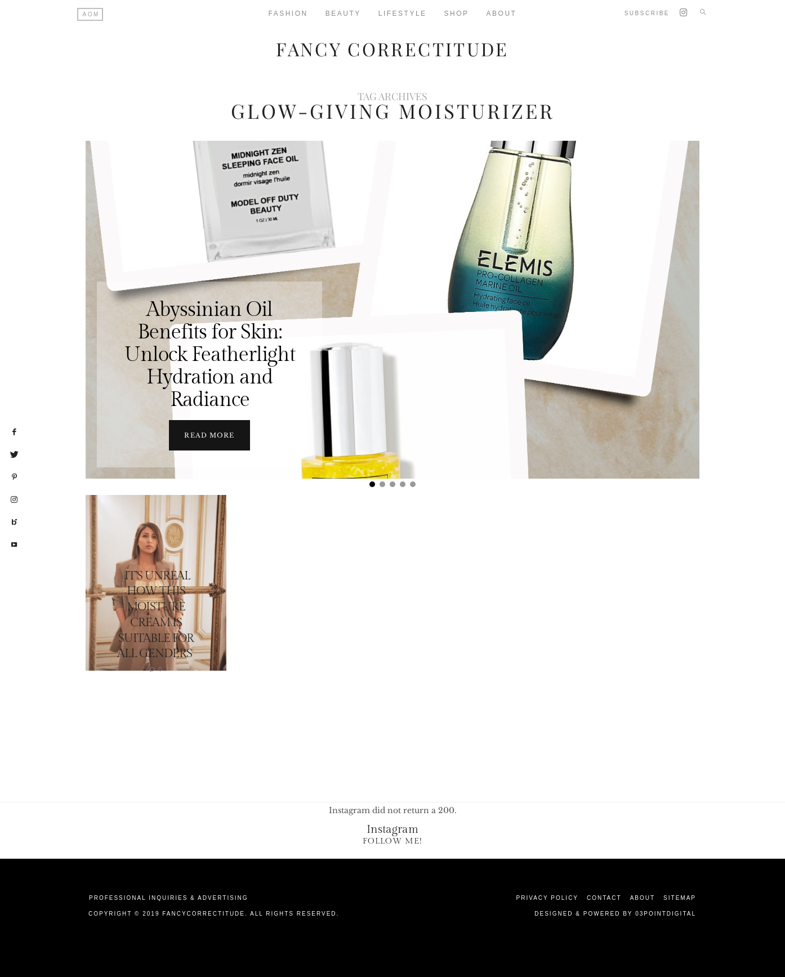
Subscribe (647, 13)
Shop (456, 13)
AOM (91, 14)
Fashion (288, 13)
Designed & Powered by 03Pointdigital (615, 913)
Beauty (343, 13)
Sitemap (679, 897)
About (502, 13)
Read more (209, 435)
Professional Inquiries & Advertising (168, 897)
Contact (604, 897)
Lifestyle (402, 13)
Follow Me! (392, 840)
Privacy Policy (547, 897)
